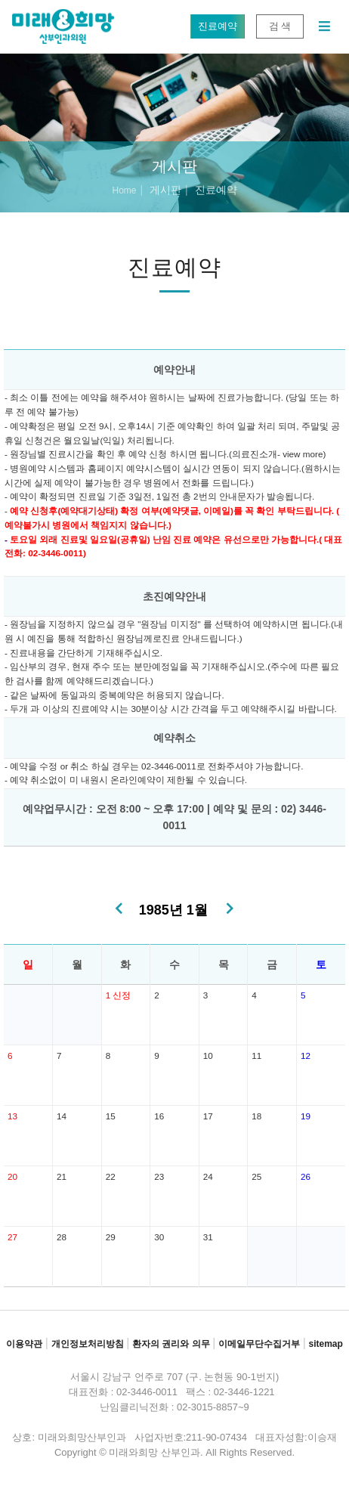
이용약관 (24, 1344)
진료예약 (217, 26)
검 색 (280, 26)
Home (124, 190)
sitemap (325, 1344)
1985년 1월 (173, 910)
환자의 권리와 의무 (171, 1344)
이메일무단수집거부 (259, 1344)
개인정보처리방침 (87, 1344)
